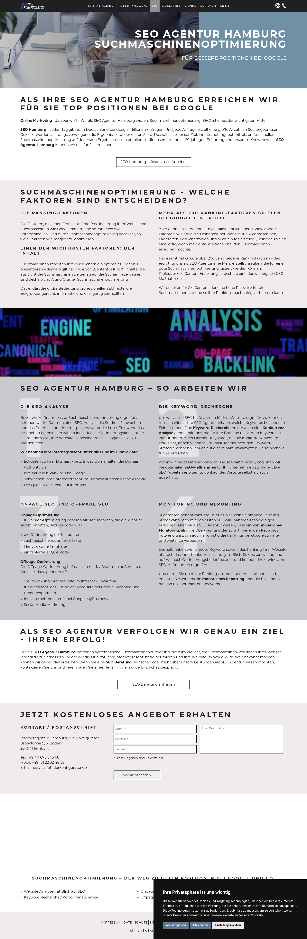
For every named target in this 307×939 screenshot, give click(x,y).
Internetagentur (102, 6)
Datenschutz (135, 922)
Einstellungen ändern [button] (228, 925)
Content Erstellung (201, 274)
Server (225, 6)
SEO (155, 6)
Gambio (190, 6)
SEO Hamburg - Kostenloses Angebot (153, 162)
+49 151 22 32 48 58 (48, 762)
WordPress (171, 6)
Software (208, 6)
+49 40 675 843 (40, 757)
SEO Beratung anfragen (153, 684)
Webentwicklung (133, 6)
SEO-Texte (116, 288)
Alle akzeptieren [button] (176, 925)
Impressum (111, 922)
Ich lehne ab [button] (200, 925)
